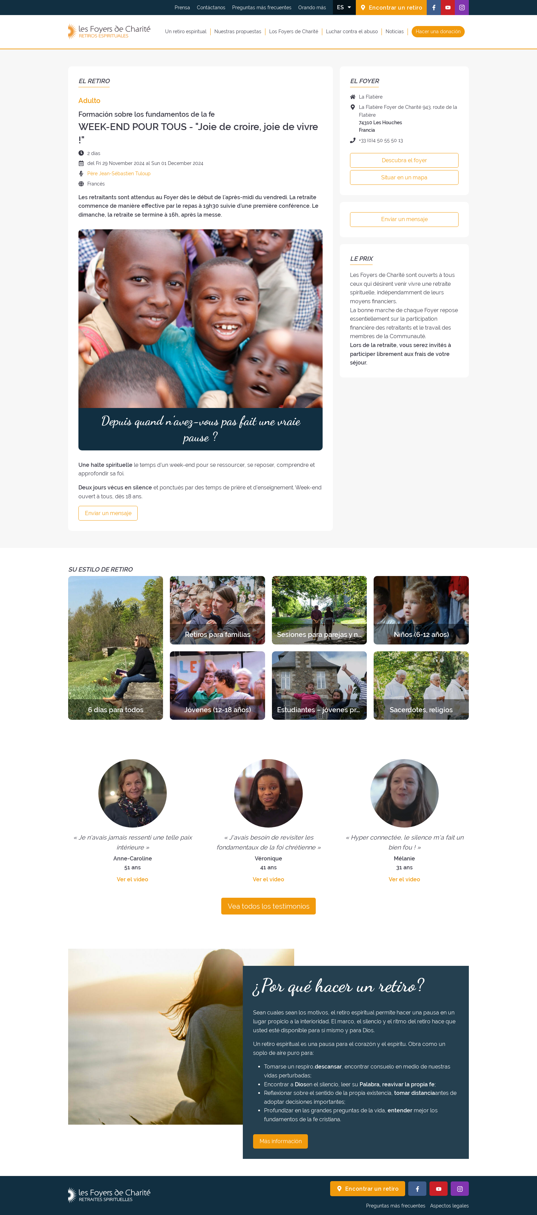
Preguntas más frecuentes (261, 7)
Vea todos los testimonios (269, 906)
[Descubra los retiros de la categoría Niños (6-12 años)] (421, 610)
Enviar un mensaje (108, 513)
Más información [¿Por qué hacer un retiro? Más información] (281, 1141)
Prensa (182, 7)
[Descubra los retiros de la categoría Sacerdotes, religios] (421, 685)
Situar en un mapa (404, 177)
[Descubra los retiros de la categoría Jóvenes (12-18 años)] (217, 685)
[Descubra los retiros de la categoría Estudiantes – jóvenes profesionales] (319, 685)
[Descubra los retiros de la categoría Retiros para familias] (217, 610)
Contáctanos (211, 7)
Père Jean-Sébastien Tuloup (119, 173)
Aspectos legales (449, 1205)
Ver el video (132, 879)
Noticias (395, 31)
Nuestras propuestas (237, 31)
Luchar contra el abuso (352, 31)
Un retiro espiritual (186, 31)
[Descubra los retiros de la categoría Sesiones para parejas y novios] (319, 610)
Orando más (312, 7)
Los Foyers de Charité (293, 31)
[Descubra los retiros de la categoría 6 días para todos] (115, 648)
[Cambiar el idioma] (344, 7)
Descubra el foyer (404, 160)
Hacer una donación (438, 31)
